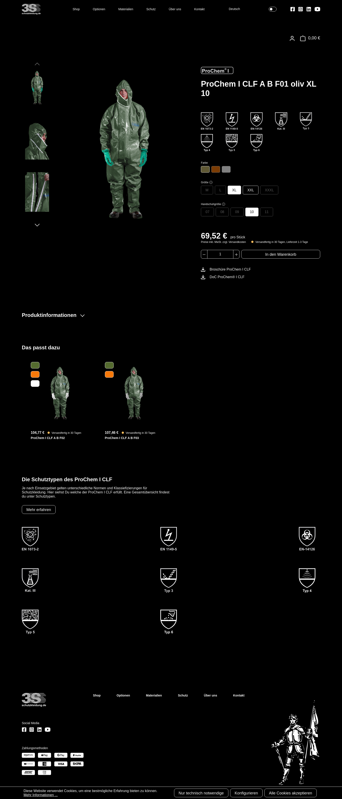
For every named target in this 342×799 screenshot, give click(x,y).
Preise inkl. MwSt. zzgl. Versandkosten (223, 242)
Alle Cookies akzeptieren (290, 793)
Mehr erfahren (38, 510)
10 (252, 212)
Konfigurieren (246, 793)
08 (222, 212)
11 (267, 212)
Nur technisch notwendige (201, 793)
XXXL (269, 190)
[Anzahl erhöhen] (236, 254)
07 (207, 212)
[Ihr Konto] (292, 38)
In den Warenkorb (280, 254)
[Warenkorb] (309, 38)
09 (237, 212)
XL (234, 190)
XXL (250, 190)
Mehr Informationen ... (41, 795)
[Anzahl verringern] (204, 254)
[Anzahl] (220, 254)
